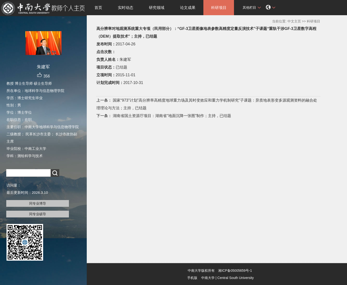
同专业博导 (37, 203)
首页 (98, 8)
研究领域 (156, 8)
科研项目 (219, 8)
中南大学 (208, 278)
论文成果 (187, 8)
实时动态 (125, 8)
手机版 (192, 278)
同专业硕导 (37, 214)
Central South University (235, 278)
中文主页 (294, 21)
